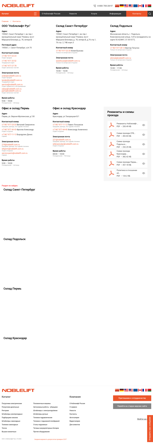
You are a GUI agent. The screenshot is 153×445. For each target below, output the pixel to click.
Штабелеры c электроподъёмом (45, 410)
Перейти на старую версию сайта (132, 406)
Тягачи (4, 428)
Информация (115, 14)
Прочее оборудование (41, 432)
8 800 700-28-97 (105, 6)
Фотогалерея (74, 417)
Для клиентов (75, 425)
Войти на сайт (144, 419)
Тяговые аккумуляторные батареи (46, 428)
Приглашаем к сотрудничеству (132, 398)
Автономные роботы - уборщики (45, 407)
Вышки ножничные (9, 432)
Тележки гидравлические (42, 417)
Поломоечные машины (42, 403)
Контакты (137, 14)
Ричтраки (5, 410)
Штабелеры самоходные (11, 421)
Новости (73, 14)
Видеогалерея (75, 421)
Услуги (94, 14)
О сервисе (73, 407)
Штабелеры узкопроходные (12, 414)
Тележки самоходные (10, 425)
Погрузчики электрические (12, 403)
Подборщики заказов (10, 417)
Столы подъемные (40, 425)
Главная (5, 21)
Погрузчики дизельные (10, 407)
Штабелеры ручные (40, 414)
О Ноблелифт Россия (51, 14)
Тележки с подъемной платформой (46, 421)
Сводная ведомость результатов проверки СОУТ (50, 439)
